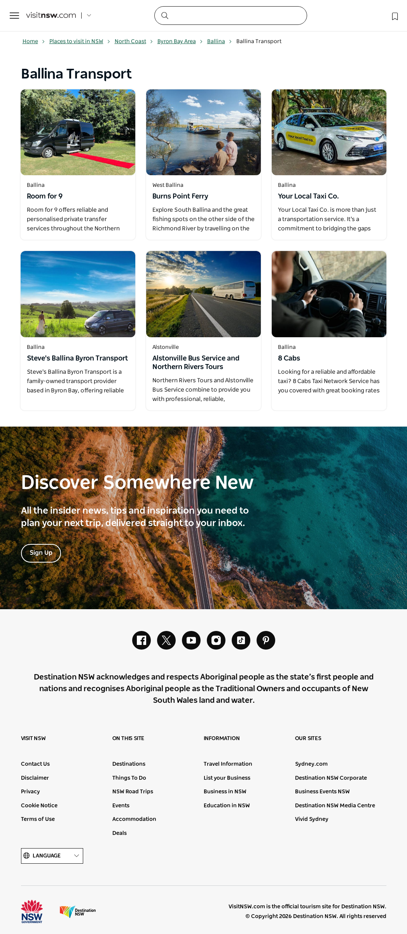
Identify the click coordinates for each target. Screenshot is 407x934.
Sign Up (41, 553)
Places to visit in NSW (79, 41)
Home (34, 41)
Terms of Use (38, 819)
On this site (128, 738)
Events (120, 806)
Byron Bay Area (180, 41)
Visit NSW (33, 738)
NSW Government (39, 911)
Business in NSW (225, 792)
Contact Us (35, 764)
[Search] (230, 15)
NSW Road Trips (132, 792)
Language (52, 856)
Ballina (219, 41)
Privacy (30, 792)
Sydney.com (311, 764)
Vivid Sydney (311, 819)
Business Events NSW (322, 792)
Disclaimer (35, 778)
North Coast (134, 41)
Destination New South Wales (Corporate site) (78, 911)
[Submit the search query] (164, 15)
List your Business (227, 778)
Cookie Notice (39, 806)
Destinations (128, 764)
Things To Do (129, 778)
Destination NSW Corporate (331, 778)
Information (222, 738)
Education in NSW (227, 806)
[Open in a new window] (78, 132)
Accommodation (134, 819)
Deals (119, 833)
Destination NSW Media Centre (335, 806)
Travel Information (228, 764)
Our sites (308, 738)
